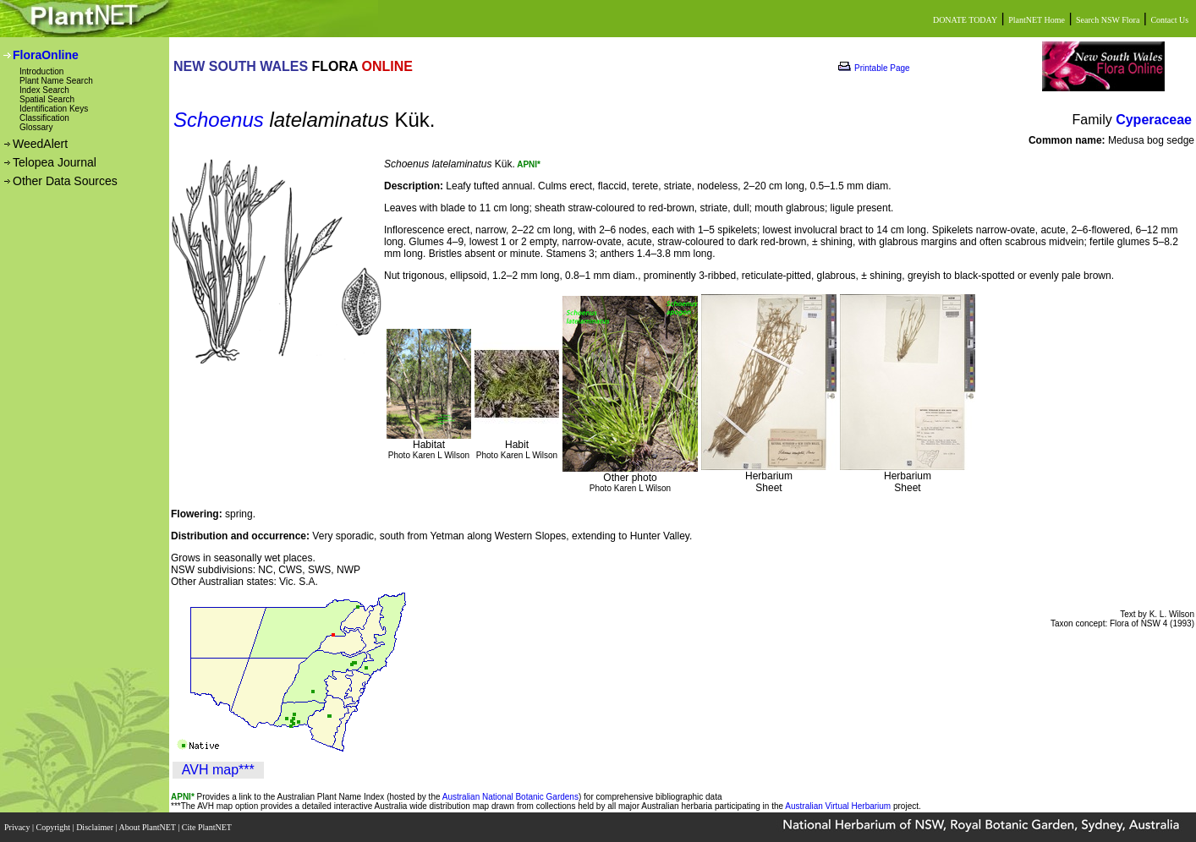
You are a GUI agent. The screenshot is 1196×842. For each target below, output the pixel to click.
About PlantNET (148, 827)
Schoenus (218, 119)
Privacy (18, 827)
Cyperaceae (1154, 119)
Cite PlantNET (207, 827)
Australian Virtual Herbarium (838, 806)
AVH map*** (218, 770)
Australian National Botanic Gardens (510, 796)
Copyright (54, 827)
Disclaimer (95, 827)
